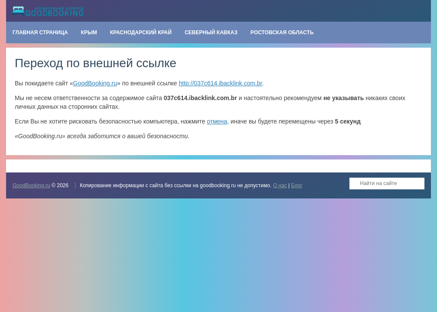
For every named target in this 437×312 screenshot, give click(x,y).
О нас (280, 185)
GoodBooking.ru (95, 83)
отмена (217, 121)
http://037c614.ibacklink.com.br (220, 83)
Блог (296, 185)
